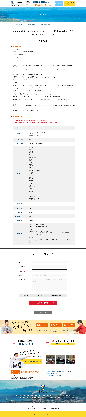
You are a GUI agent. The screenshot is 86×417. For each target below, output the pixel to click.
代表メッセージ (34, 408)
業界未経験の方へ (30, 5)
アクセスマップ (49, 5)
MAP (70, 371)
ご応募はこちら (36, 356)
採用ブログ (29, 4)
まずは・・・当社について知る (41, 325)
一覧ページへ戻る (43, 312)
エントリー (45, 406)
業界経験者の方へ (40, 5)
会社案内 (35, 4)
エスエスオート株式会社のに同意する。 (43, 295)
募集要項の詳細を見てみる (68, 325)
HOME (21, 406)
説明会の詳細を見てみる (55, 325)
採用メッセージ (42, 4)
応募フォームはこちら (63, 344)
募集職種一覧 (28, 406)
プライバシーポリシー (40, 295)
